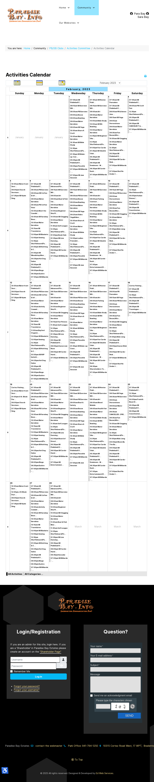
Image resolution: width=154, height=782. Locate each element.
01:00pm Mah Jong (117, 229)
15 (70, 282)
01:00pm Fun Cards (98, 148)
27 (31, 483)
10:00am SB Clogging (118, 138)
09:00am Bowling (77, 118)
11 (128, 181)
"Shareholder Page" (50, 647)
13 (31, 282)
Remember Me (22, 667)
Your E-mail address (101, 651)
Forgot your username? (26, 685)
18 (129, 282)
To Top (77, 755)
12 (11, 282)
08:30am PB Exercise (78, 111)
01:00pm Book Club (58, 235)
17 (109, 282)
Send (131, 711)
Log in (38, 672)
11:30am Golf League (59, 226)
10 (109, 181)
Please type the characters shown (114, 696)
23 (89, 384)
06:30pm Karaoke (58, 555)
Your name (96, 642)
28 (50, 483)
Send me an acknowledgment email (113, 691)
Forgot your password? (27, 682)
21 (50, 384)
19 (11, 384)
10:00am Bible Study (98, 121)
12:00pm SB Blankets (39, 234)
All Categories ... (34, 574)
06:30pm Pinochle (77, 166)
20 (31, 384)
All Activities (15, 574)
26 (11, 483)
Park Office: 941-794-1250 (83, 741)
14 (50, 282)
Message (95, 670)
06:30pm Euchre (38, 274)
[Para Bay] (138, 13)
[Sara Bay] (143, 15)
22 (70, 384)
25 (129, 384)
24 (109, 384)
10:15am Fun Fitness (59, 322)
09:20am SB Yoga (77, 127)
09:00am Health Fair (98, 408)
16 (89, 282)
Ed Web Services (104, 769)
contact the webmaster (48, 741)
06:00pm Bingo (37, 270)
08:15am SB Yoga (116, 117)
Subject (94, 661)
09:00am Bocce (76, 115)
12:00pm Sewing (38, 237)
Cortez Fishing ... (136, 286)
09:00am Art (95, 111)
